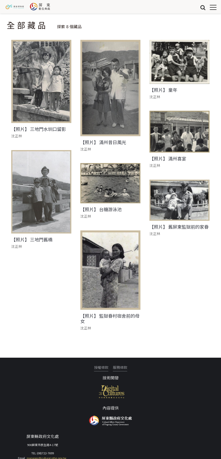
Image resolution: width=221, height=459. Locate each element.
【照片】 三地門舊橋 (32, 239)
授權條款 (101, 367)
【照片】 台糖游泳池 (101, 209)
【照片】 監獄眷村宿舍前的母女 (110, 318)
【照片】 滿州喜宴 (167, 158)
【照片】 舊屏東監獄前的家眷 (179, 227)
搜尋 (203, 7)
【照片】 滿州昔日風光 (103, 142)
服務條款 (120, 367)
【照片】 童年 (163, 90)
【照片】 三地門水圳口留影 (38, 129)
